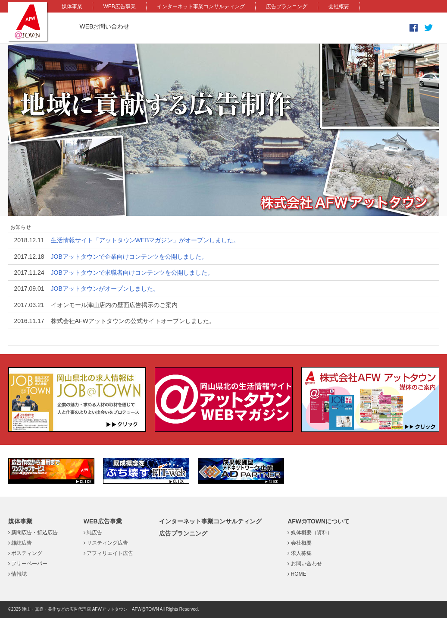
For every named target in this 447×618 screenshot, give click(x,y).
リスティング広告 (106, 543)
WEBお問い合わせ (105, 26)
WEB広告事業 (119, 6)
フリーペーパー (27, 564)
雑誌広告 (20, 543)
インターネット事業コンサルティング (201, 6)
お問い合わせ (305, 564)
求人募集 (299, 553)
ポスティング (25, 553)
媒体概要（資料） (310, 532)
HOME (297, 574)
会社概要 (338, 6)
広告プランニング (286, 6)
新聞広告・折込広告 (33, 532)
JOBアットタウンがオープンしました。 (105, 288)
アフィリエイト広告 (108, 553)
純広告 (93, 532)
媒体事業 (72, 6)
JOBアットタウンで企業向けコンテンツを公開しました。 (129, 256)
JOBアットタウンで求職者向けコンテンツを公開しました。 (132, 272)
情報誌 (17, 574)
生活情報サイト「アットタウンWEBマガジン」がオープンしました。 (145, 240)
